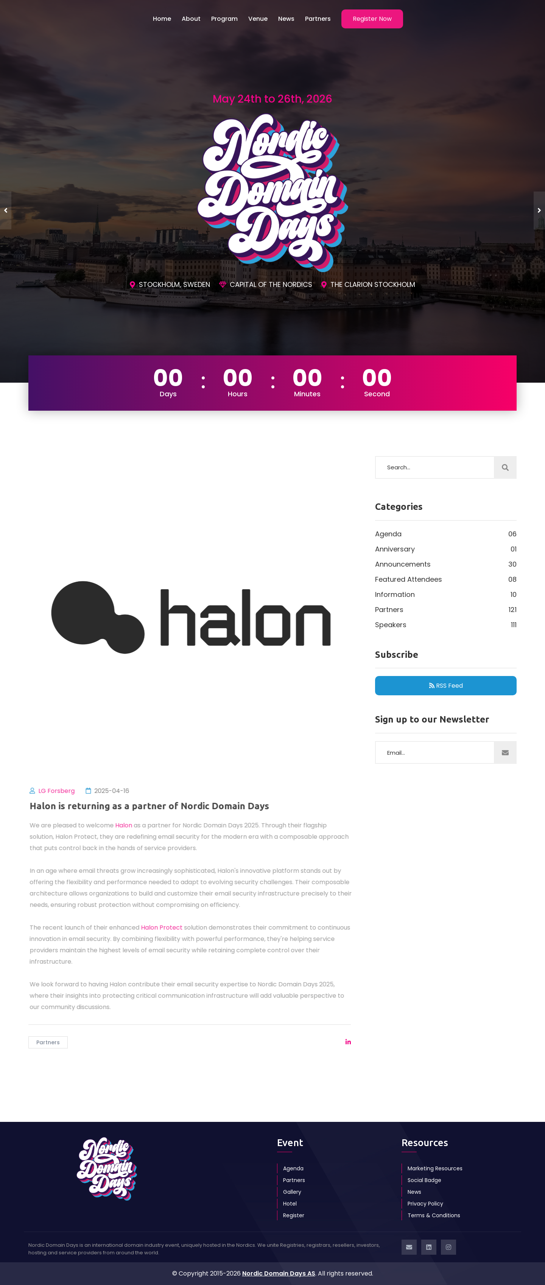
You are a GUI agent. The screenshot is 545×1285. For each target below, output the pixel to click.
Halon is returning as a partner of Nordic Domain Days (155, 806)
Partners (318, 18)
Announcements (446, 564)
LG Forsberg (62, 791)
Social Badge (424, 1180)
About (191, 18)
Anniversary (446, 549)
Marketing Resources (435, 1168)
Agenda (446, 534)
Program (224, 18)
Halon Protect (167, 927)
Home (162, 18)
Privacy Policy (425, 1203)
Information (446, 594)
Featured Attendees (446, 579)
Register (293, 1215)
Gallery (292, 1192)
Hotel (290, 1203)
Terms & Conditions (434, 1215)
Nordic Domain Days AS (278, 1273)
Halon (129, 825)
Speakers (446, 625)
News (286, 18)
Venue (258, 18)
